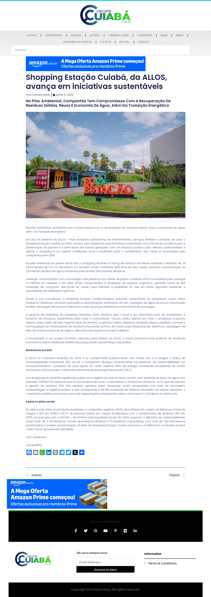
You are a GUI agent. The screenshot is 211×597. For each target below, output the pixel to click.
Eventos (76, 35)
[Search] (194, 50)
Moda (164, 35)
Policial (124, 42)
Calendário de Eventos (77, 42)
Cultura (31, 35)
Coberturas (144, 35)
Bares (179, 35)
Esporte (95, 35)
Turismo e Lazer (118, 35)
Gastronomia (53, 35)
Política (105, 42)
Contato (143, 42)
